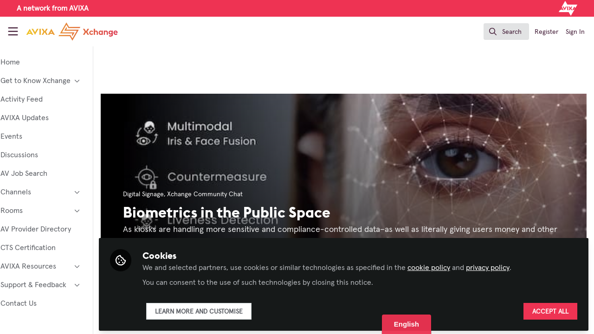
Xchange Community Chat (230, 194)
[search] (506, 31)
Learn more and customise (224, 309)
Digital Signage (168, 194)
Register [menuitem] (546, 32)
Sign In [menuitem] (575, 32)
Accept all (550, 309)
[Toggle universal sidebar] (13, 32)
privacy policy (513, 265)
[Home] (63, 32)
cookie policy (454, 265)
